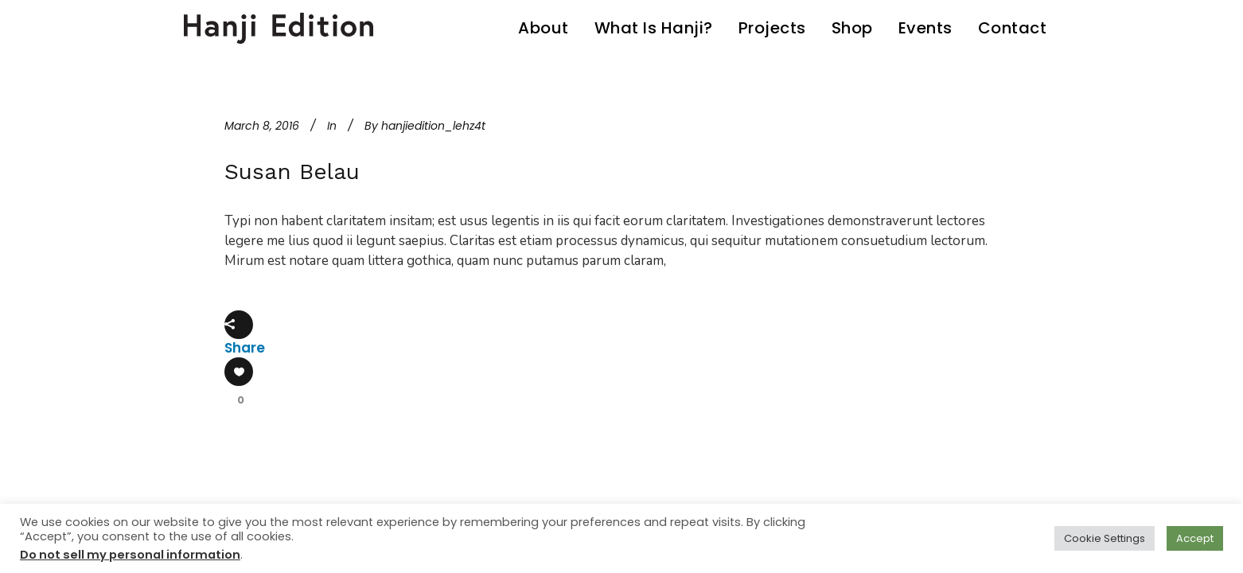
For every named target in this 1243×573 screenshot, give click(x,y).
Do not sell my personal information (130, 555)
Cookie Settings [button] (1104, 538)
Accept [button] (1195, 538)
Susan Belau (292, 171)
